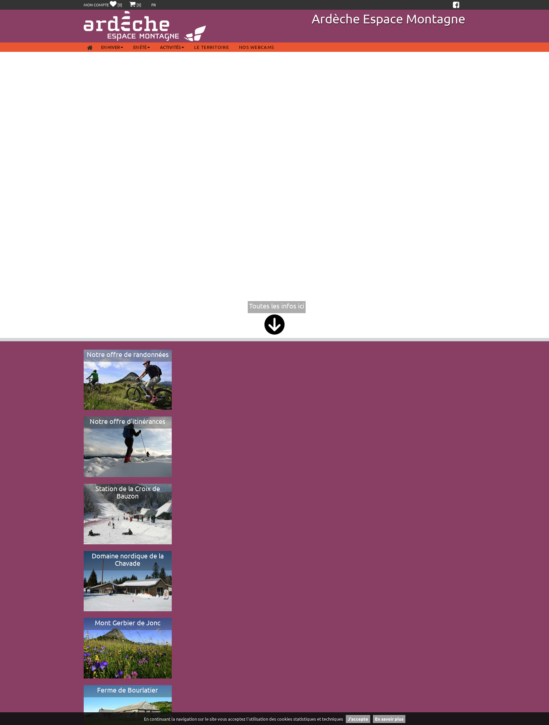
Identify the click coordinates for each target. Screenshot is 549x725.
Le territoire (211, 47)
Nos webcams (256, 47)
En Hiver (112, 47)
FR (153, 4)
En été (141, 47)
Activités (172, 47)
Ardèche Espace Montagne (388, 18)
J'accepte (358, 719)
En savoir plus (389, 719)
